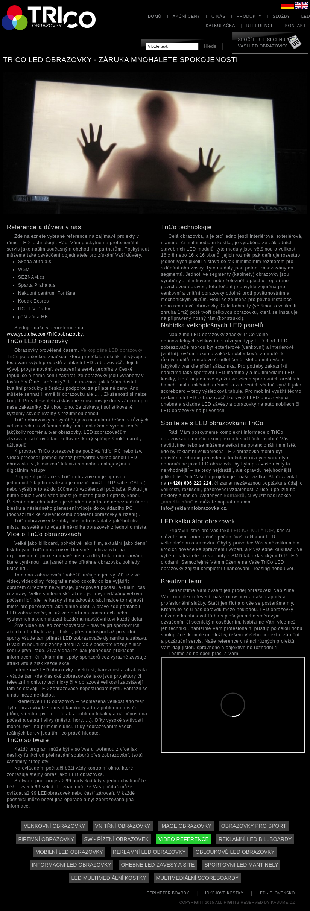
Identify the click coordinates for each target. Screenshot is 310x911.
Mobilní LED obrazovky (69, 852)
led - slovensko (276, 893)
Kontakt (295, 25)
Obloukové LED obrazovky (235, 852)
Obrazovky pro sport (253, 826)
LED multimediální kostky (108, 878)
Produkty (249, 16)
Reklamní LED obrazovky (149, 852)
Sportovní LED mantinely (241, 865)
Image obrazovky (185, 826)
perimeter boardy (168, 893)
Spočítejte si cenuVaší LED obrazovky (262, 42)
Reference (260, 25)
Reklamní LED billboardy (255, 839)
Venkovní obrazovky (54, 826)
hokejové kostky (224, 893)
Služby (281, 16)
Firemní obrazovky (46, 839)
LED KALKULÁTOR (252, 530)
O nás (218, 16)
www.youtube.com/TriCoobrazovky (44, 334)
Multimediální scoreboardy (197, 878)
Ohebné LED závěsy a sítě (158, 865)
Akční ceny (186, 16)
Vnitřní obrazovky (122, 826)
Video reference (183, 839)
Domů (154, 16)
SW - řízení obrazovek (116, 839)
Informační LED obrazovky (71, 865)
